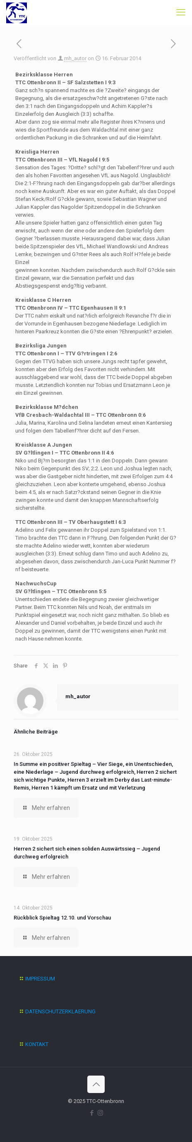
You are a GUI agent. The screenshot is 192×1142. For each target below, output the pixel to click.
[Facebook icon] (92, 1113)
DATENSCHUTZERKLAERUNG (60, 1011)
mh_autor (75, 58)
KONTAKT (36, 1044)
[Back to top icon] (96, 1084)
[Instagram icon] (100, 1113)
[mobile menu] (181, 12)
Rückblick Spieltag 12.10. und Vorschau (62, 918)
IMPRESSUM (40, 979)
